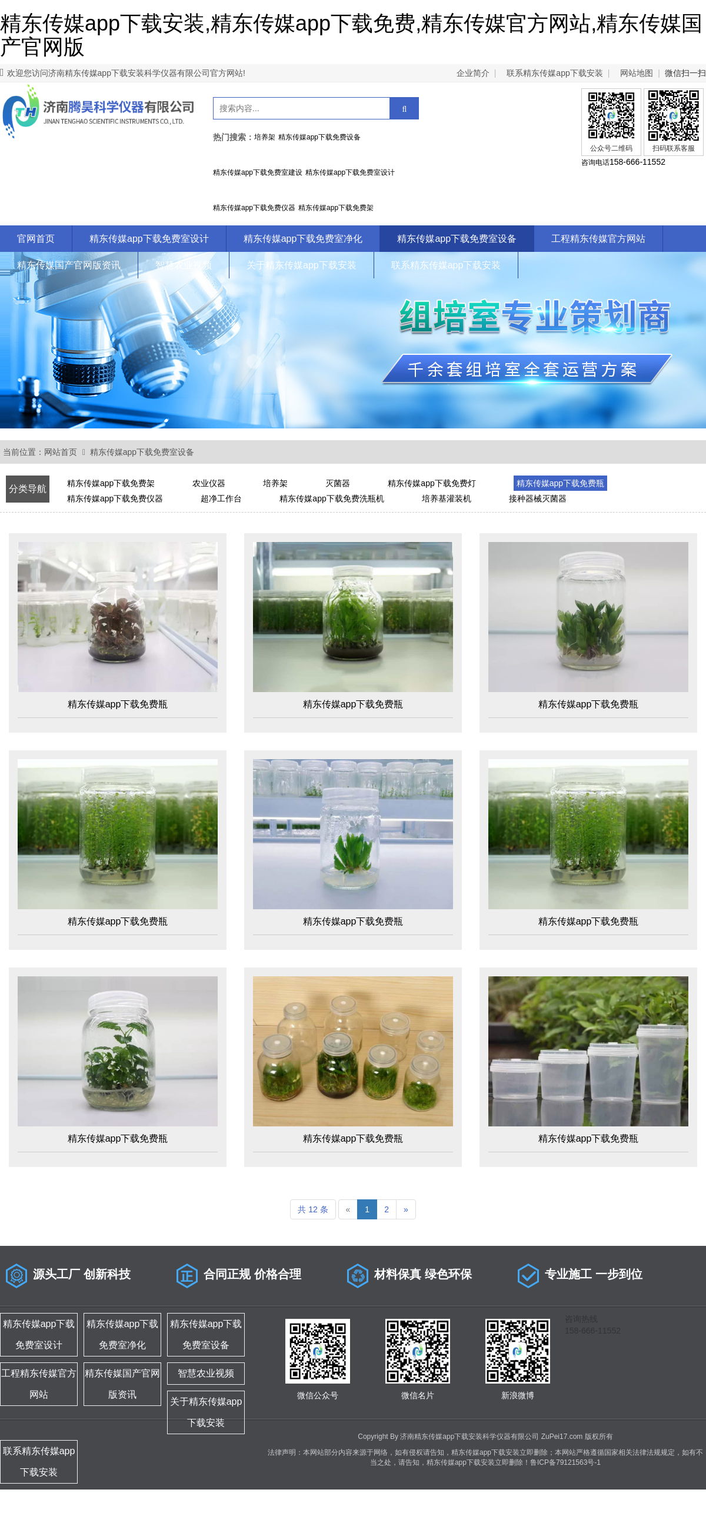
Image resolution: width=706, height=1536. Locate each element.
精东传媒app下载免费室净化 (303, 239)
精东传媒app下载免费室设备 (457, 239)
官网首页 (36, 239)
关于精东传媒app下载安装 (302, 265)
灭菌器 (337, 483)
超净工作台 (221, 498)
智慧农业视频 (183, 265)
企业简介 (473, 73)
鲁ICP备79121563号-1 (565, 1462)
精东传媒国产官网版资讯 (69, 265)
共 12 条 (313, 1209)
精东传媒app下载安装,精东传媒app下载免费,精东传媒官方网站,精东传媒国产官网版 (351, 35)
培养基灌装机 (446, 498)
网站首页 (60, 452)
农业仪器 (208, 483)
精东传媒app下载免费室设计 (149, 239)
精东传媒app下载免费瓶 (560, 483)
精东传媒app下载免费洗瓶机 (331, 498)
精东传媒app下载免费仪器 (115, 498)
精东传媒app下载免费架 (111, 483)
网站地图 (636, 73)
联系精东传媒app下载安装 (554, 73)
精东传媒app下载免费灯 (431, 483)
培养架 (275, 483)
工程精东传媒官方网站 (598, 239)
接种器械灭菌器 (538, 498)
